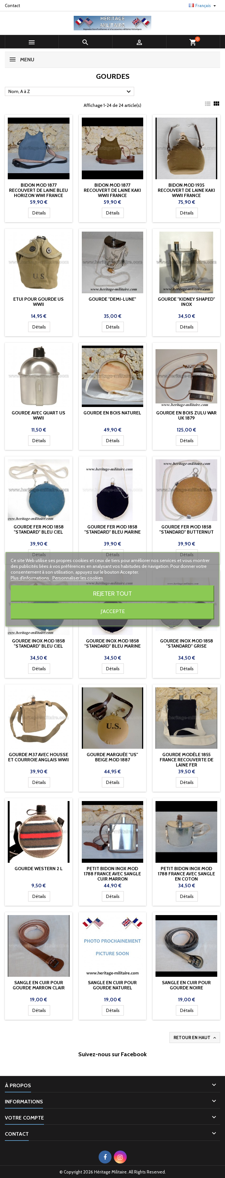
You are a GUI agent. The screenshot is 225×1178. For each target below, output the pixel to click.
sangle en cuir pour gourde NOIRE (186, 985)
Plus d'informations (30, 577)
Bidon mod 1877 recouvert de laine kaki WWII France (112, 190)
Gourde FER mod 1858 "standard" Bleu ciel (39, 529)
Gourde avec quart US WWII (38, 415)
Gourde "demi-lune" (112, 299)
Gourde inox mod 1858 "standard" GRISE (186, 643)
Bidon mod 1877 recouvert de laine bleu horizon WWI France (38, 190)
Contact (12, 5)
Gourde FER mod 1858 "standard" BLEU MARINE (112, 529)
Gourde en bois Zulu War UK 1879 (186, 415)
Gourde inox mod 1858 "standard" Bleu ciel (38, 643)
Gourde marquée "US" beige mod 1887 (112, 757)
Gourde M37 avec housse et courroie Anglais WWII (38, 757)
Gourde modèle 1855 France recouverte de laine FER (186, 760)
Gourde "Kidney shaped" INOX (186, 301)
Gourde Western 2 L (39, 868)
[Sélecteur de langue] (203, 5)
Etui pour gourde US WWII (38, 301)
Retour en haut (195, 1038)
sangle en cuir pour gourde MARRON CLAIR (39, 985)
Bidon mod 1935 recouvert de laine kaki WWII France (186, 190)
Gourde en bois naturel (112, 413)
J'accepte (113, 611)
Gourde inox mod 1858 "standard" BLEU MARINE (112, 643)
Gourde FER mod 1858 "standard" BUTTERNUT (186, 529)
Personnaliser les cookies (77, 577)
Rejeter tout (112, 593)
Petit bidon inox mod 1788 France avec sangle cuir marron (112, 874)
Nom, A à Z (70, 92)
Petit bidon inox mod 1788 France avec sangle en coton (186, 874)
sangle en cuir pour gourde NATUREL (112, 985)
